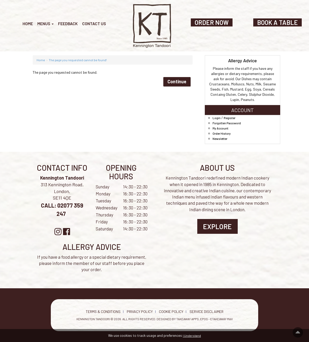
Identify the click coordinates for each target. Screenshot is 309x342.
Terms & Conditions (103, 311)
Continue (176, 81)
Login (217, 118)
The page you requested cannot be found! (78, 60)
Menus (45, 23)
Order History (222, 133)
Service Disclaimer (206, 311)
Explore (217, 226)
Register (229, 118)
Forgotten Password (227, 123)
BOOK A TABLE (277, 22)
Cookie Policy (171, 311)
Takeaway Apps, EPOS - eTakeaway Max (204, 319)
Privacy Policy (140, 311)
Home (28, 23)
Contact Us (94, 23)
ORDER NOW (212, 22)
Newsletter (220, 138)
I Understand (192, 335)
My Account (220, 128)
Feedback (68, 23)
